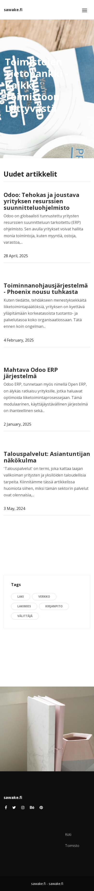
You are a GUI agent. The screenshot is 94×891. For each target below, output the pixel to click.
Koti (68, 834)
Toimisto (72, 845)
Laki (20, 596)
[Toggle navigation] (84, 10)
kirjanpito (54, 606)
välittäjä (25, 616)
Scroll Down (16, 149)
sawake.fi (13, 9)
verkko (44, 596)
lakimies (24, 606)
